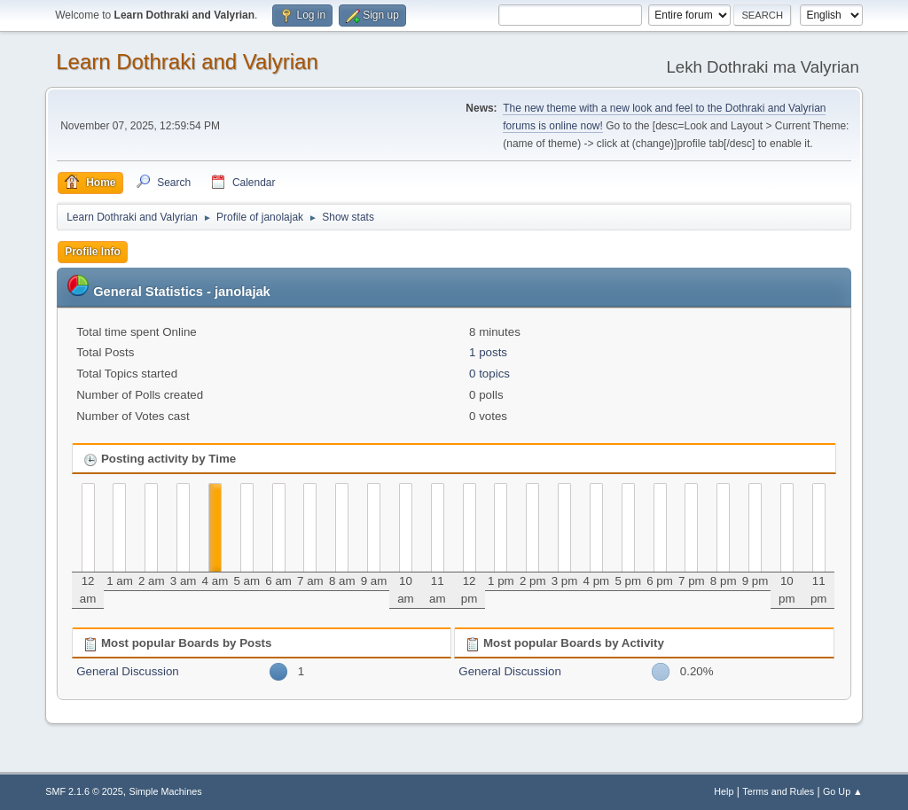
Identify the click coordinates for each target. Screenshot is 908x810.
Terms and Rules (778, 791)
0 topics (489, 373)
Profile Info (93, 251)
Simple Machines (165, 791)
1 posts (488, 352)
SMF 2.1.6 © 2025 (84, 791)
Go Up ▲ (843, 791)
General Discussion (127, 671)
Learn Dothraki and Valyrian (187, 62)
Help (723, 791)
